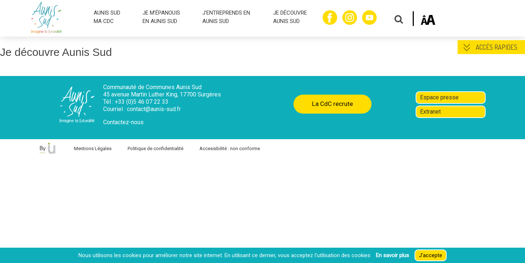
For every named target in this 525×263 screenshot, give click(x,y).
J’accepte (430, 255)
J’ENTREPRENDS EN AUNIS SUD (226, 16)
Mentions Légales (93, 148)
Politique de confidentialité (155, 148)
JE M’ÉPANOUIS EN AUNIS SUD (161, 16)
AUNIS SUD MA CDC (107, 16)
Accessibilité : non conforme (229, 148)
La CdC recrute (332, 103)
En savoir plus (392, 255)
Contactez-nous (123, 122)
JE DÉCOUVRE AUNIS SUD (290, 16)
